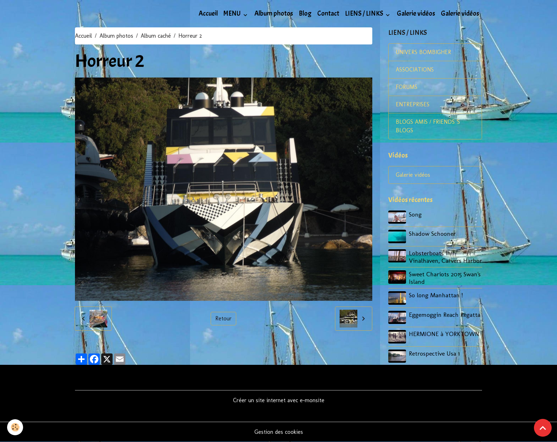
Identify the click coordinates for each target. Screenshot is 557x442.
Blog (305, 13)
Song (415, 214)
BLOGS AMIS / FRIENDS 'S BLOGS (428, 126)
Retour (223, 318)
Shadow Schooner (432, 233)
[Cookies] (15, 427)
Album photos (273, 13)
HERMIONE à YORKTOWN (444, 333)
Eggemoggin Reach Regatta (444, 314)
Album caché (156, 35)
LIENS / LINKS (364, 13)
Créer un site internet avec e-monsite (278, 400)
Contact (328, 13)
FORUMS (406, 87)
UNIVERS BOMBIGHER (423, 52)
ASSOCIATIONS (415, 69)
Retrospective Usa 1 (434, 353)
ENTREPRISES (412, 104)
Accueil (208, 13)
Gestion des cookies (278, 431)
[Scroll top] (543, 428)
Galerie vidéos (416, 13)
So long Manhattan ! (436, 295)
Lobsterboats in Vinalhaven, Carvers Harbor (445, 256)
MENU (232, 13)
